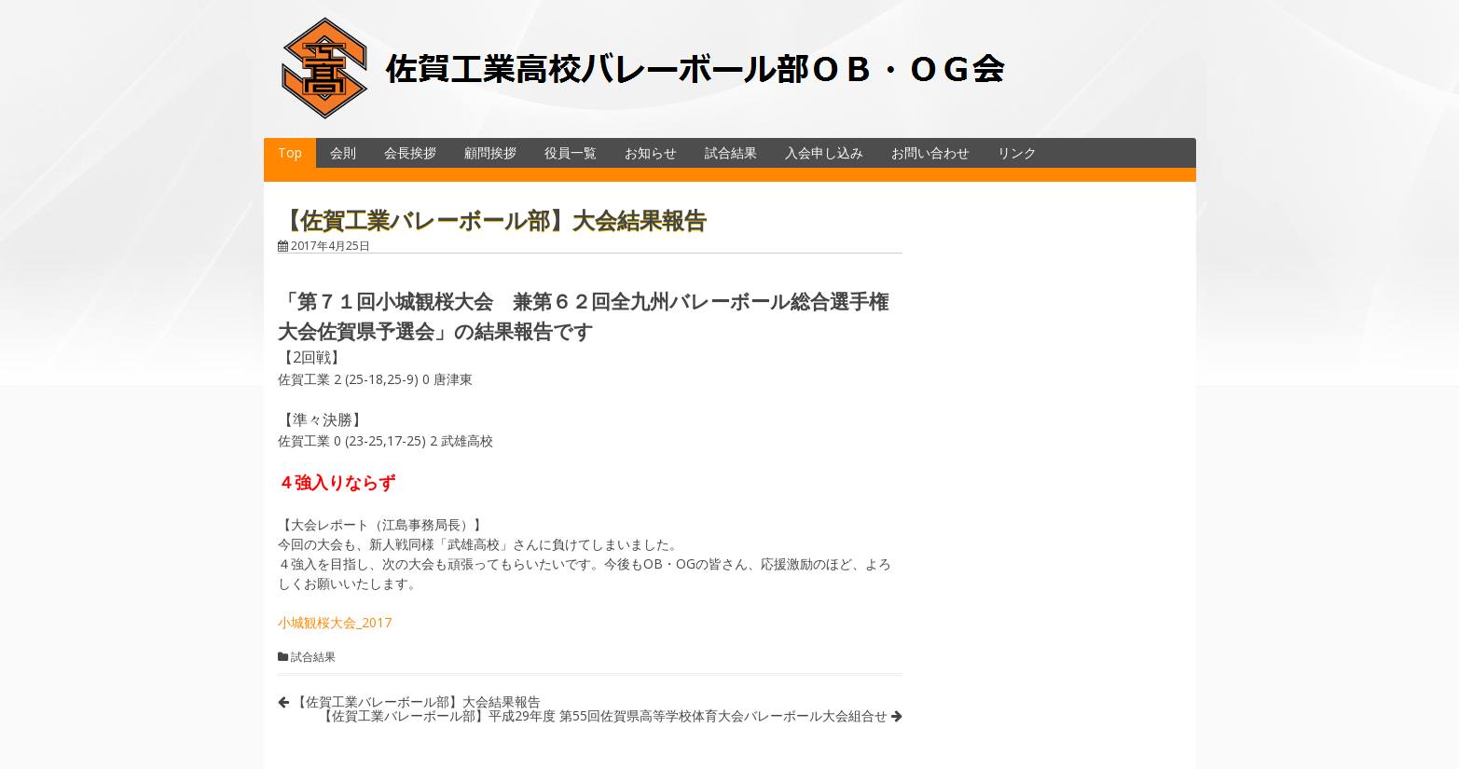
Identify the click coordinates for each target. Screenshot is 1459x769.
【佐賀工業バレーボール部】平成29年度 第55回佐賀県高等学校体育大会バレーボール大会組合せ (610, 715)
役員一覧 (570, 152)
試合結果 (731, 152)
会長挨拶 (410, 152)
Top (290, 152)
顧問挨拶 (490, 152)
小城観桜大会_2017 (335, 622)
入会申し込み (824, 152)
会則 (343, 152)
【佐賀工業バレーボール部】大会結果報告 (409, 701)
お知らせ (651, 152)
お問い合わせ (930, 152)
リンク (1017, 152)
